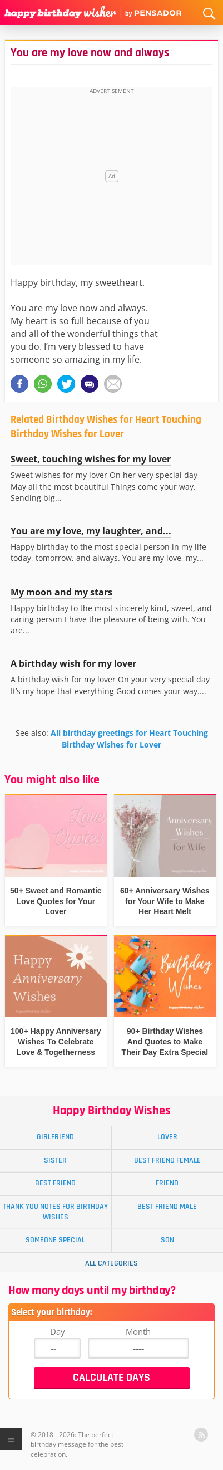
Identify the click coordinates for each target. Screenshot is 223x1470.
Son (167, 1240)
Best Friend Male (167, 1207)
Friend (167, 1183)
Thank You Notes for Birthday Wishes (55, 1212)
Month (138, 1331)
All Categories (111, 1263)
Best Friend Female (167, 1160)
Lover (167, 1137)
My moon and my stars (61, 592)
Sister (55, 1160)
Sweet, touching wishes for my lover (91, 459)
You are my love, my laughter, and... (91, 531)
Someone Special (55, 1240)
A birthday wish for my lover (73, 663)
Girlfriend (55, 1137)
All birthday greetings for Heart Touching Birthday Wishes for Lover (129, 738)
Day (57, 1331)
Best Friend (55, 1183)
